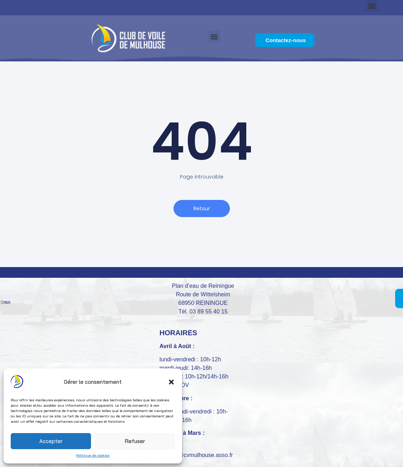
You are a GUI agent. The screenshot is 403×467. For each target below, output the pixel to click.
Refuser (135, 441)
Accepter (50, 441)
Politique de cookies (93, 455)
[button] (171, 382)
